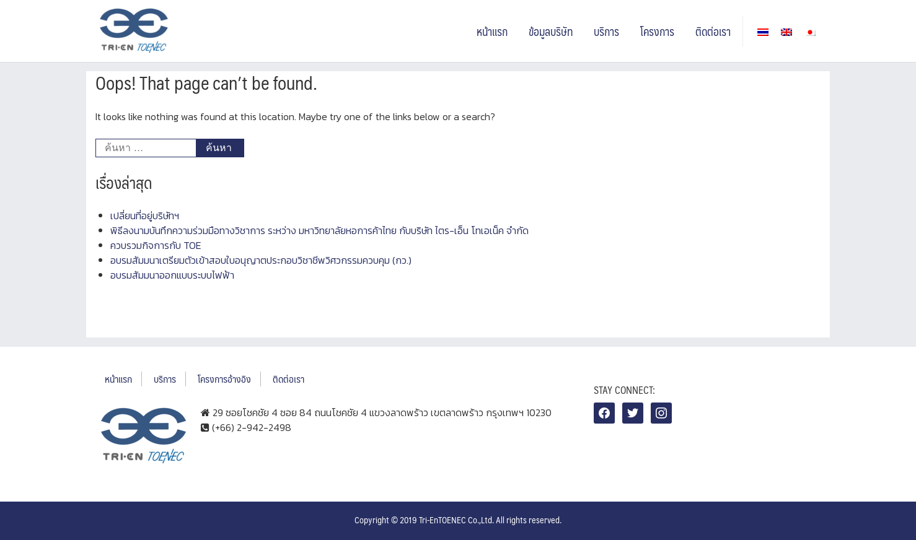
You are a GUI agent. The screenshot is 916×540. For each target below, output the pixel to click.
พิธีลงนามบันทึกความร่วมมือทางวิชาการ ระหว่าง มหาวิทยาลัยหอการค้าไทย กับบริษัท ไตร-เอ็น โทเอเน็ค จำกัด (319, 230)
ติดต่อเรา (713, 31)
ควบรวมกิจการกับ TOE (155, 245)
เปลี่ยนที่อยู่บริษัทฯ (144, 215)
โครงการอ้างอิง (224, 378)
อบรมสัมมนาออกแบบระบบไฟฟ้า (172, 275)
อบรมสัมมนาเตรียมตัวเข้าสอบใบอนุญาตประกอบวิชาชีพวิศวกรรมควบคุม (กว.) (261, 260)
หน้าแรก (492, 31)
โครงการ (657, 31)
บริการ (606, 31)
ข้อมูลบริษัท (551, 31)
